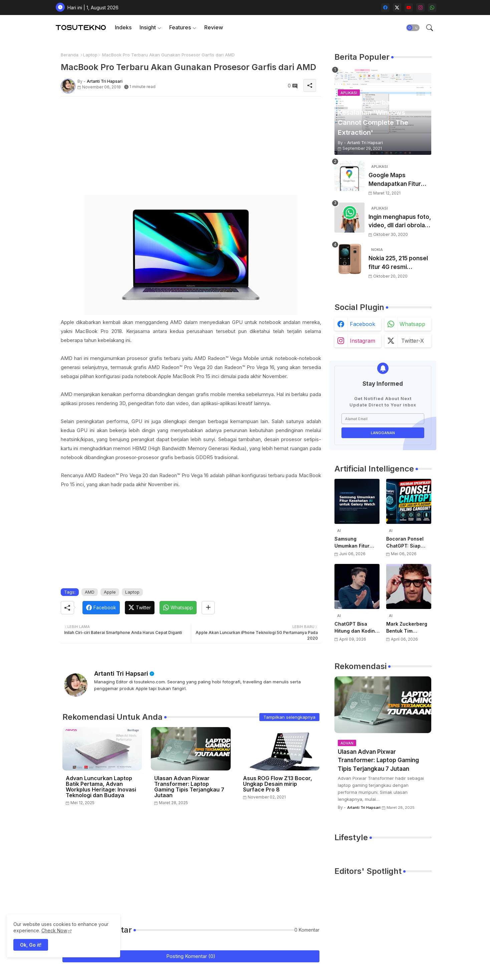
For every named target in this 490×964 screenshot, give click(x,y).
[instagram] (420, 7)
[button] (413, 27)
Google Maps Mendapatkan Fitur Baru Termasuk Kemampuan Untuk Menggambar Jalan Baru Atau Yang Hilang (399, 180)
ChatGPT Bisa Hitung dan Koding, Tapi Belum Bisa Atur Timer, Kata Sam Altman (356, 627)
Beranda (69, 54)
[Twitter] (140, 607)
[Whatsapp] (178, 607)
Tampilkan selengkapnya (289, 717)
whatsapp (412, 324)
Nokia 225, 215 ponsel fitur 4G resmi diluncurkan (398, 263)
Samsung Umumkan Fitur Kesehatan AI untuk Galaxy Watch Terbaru (352, 542)
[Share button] (208, 607)
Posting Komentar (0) (190, 956)
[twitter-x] (397, 7)
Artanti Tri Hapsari (121, 673)
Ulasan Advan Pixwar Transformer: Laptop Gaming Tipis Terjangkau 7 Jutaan (189, 786)
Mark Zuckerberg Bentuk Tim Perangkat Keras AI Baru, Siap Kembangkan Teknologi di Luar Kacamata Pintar (408, 627)
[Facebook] (101, 607)
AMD (89, 592)
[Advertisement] (191, 148)
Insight (148, 27)
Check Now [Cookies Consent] (54, 930)
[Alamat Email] (382, 418)
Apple (110, 592)
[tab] (123, 27)
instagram (362, 340)
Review (213, 27)
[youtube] (409, 7)
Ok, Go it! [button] (30, 945)
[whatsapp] (432, 7)
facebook (362, 324)
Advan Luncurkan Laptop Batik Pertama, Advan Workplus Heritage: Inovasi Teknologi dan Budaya (101, 786)
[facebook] (385, 7)
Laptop (90, 54)
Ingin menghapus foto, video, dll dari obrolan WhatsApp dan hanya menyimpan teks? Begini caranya (400, 222)
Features (180, 27)
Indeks (123, 27)
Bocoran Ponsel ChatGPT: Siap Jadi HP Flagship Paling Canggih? (406, 542)
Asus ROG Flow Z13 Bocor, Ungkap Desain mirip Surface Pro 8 (277, 783)
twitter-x (412, 340)
